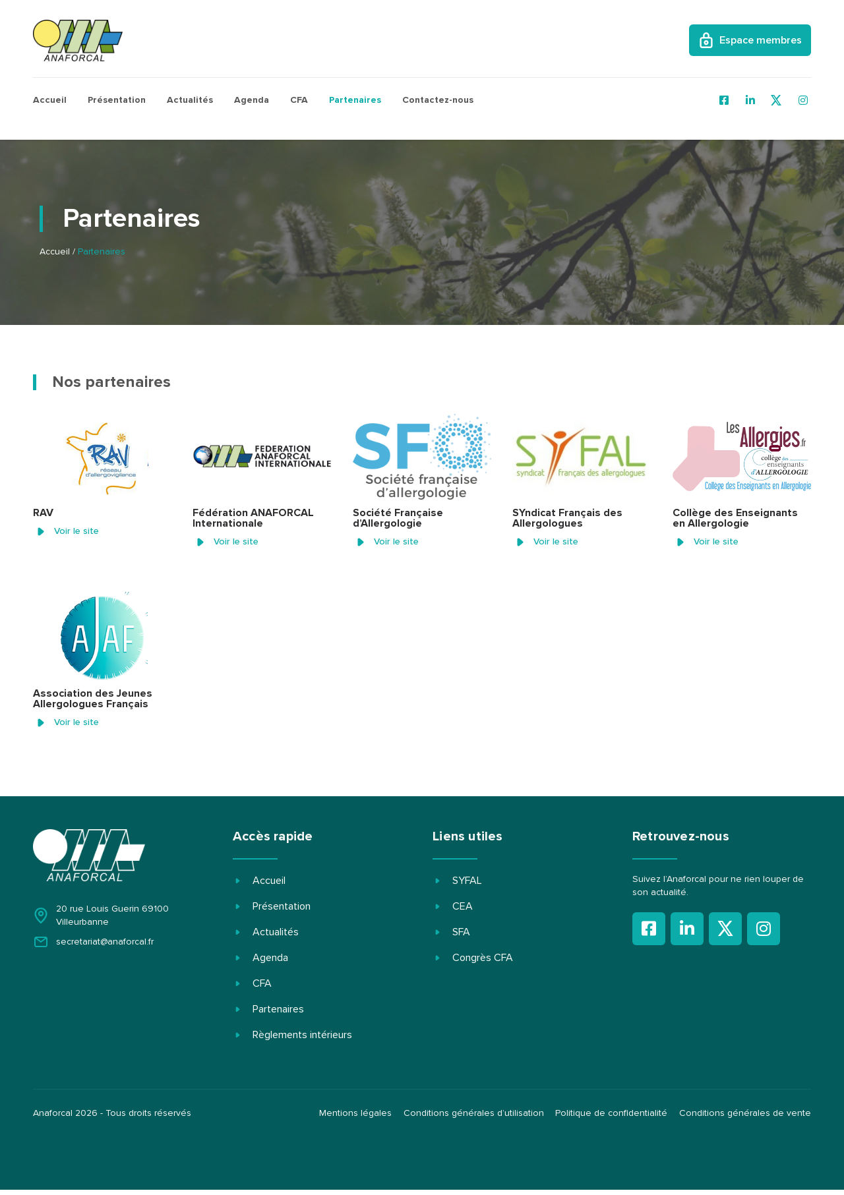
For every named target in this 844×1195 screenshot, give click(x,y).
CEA (462, 906)
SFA (461, 932)
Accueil (50, 100)
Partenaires (355, 100)
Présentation (117, 100)
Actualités (190, 100)
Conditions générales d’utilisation (470, 1116)
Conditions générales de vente (745, 1116)
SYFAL (467, 880)
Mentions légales (351, 1116)
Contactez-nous (437, 100)
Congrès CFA (482, 957)
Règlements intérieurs (302, 1035)
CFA (299, 100)
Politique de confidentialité (610, 1116)
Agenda (251, 100)
